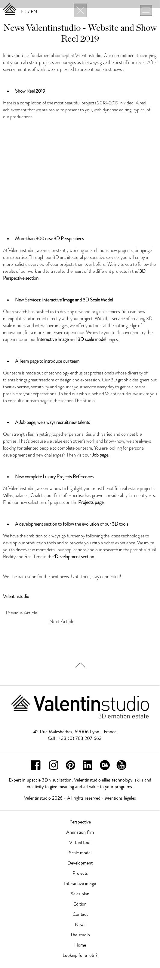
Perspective (80, 822)
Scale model (80, 852)
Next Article (61, 621)
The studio (80, 934)
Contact (80, 914)
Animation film (80, 832)
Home (80, 945)
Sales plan (80, 893)
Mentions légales (120, 798)
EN (34, 11)
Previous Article (21, 612)
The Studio (85, 400)
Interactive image (80, 883)
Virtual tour (80, 842)
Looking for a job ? (80, 955)
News (80, 924)
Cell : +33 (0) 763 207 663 (75, 738)
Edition (80, 904)
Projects (80, 873)
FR (24, 11)
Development (80, 863)
